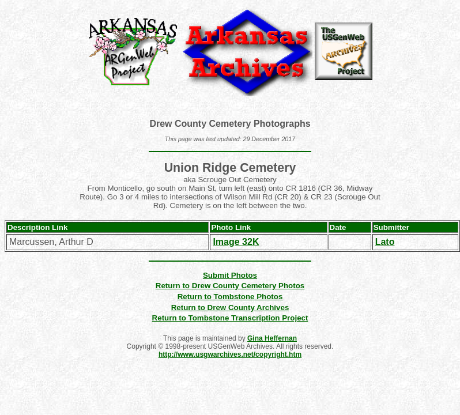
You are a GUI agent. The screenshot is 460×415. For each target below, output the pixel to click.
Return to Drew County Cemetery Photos (230, 285)
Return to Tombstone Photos (230, 296)
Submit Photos (230, 275)
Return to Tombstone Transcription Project (230, 318)
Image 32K (236, 242)
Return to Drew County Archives (230, 307)
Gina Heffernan (272, 338)
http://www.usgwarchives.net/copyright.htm (230, 354)
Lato (385, 242)
